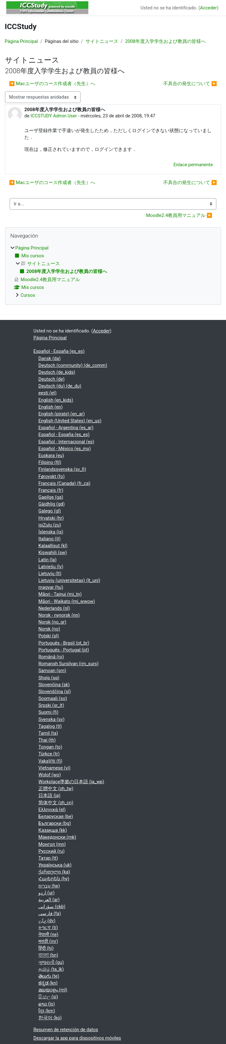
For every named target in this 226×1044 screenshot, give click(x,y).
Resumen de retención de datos (65, 1029)
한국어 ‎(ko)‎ (50, 1018)
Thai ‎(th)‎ (47, 740)
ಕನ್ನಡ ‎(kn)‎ (48, 983)
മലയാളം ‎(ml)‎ (52, 990)
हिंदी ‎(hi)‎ (46, 948)
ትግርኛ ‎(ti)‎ (48, 927)
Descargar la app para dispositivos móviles (77, 1038)
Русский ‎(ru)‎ (51, 851)
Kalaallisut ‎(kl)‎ (52, 545)
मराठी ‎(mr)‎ (48, 941)
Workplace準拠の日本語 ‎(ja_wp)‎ (71, 781)
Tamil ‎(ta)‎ (48, 733)
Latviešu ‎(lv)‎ (50, 566)
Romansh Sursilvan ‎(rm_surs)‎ (68, 663)
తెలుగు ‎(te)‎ (48, 976)
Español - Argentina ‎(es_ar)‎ (65, 427)
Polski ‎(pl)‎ (48, 636)
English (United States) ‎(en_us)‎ (69, 421)
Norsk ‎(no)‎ (49, 629)
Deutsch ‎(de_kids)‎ (56, 372)
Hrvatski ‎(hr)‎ (51, 518)
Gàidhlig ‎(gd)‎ (51, 504)
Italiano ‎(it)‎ (49, 539)
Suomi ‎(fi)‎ (48, 712)
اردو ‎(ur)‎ (46, 893)
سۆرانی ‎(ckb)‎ (51, 906)
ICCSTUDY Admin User (54, 116)
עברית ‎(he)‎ (49, 886)
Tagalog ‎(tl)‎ (50, 726)
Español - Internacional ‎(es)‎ (66, 442)
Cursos (28, 295)
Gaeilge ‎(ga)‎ (50, 497)
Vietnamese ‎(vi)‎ (54, 768)
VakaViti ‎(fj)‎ (50, 761)
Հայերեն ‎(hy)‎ (53, 879)
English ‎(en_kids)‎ (55, 400)
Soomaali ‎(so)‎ (52, 698)
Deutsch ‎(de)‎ (51, 379)
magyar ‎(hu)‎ (50, 587)
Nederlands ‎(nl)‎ (54, 608)
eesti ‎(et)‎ (47, 393)
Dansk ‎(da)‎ (49, 358)
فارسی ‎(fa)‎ (49, 913)
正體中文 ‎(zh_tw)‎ (55, 788)
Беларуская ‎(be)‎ (55, 816)
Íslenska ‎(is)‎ (50, 532)
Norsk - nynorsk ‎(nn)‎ (59, 615)
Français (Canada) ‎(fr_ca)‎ (64, 483)
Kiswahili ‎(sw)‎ (52, 552)
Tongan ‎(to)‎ (50, 747)
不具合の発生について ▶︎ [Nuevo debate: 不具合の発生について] (190, 83)
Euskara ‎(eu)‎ (51, 455)
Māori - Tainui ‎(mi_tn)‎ (60, 594)
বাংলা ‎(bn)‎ (48, 955)
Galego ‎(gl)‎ (49, 511)
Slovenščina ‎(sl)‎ (54, 691)
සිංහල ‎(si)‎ (48, 997)
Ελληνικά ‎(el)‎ (52, 809)
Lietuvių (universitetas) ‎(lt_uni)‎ (69, 580)
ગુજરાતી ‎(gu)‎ (51, 962)
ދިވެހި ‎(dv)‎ (46, 920)
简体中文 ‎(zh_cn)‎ (55, 802)
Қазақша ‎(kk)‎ (52, 830)
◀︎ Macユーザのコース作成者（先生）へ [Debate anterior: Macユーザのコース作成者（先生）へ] (52, 83)
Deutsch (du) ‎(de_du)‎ (59, 386)
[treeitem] (113, 271)
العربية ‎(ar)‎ (49, 900)
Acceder (208, 8)
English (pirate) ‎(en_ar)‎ (61, 414)
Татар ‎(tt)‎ (48, 858)
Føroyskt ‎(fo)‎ (51, 476)
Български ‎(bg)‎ (54, 823)
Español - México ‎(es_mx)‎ (64, 448)
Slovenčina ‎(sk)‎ (54, 684)
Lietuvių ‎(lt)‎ (49, 573)
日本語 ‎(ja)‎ (49, 795)
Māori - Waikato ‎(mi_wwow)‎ (66, 601)
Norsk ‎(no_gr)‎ (52, 622)
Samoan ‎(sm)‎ (52, 670)
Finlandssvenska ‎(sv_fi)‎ (62, 469)
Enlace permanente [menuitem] (193, 164)
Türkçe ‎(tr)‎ (49, 754)
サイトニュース (102, 41)
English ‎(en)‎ (50, 407)
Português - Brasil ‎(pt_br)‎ (63, 643)
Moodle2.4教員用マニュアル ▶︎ (179, 215)
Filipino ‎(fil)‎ (49, 462)
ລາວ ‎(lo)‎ (46, 1004)
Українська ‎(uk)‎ (54, 865)
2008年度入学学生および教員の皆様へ (165, 41)
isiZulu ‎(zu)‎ (49, 525)
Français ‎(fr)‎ (50, 490)
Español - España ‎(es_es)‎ (59, 351)
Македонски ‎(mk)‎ (57, 837)
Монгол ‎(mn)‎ (52, 844)
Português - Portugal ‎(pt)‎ (63, 650)
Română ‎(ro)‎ (51, 657)
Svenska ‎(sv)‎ (51, 719)
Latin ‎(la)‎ (47, 560)
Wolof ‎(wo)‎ (49, 775)
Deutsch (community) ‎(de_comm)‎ (72, 365)
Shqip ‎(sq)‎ (48, 678)
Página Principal (21, 41)
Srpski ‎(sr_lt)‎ (51, 705)
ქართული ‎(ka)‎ (54, 872)
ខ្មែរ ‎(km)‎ (46, 1011)
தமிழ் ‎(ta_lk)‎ (51, 969)
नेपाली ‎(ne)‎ (48, 934)
